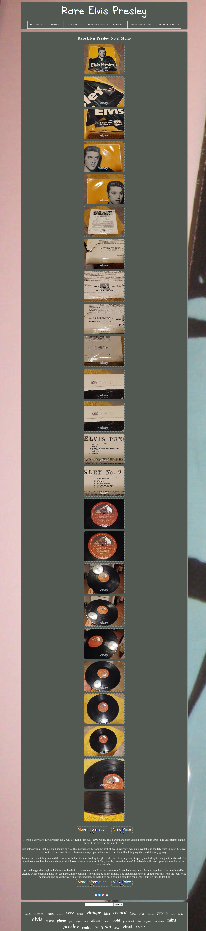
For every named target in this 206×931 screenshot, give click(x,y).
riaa (142, 913)
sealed (86, 927)
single (28, 914)
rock (86, 921)
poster (71, 922)
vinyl (127, 926)
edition (50, 920)
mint (171, 920)
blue (116, 927)
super (78, 921)
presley (71, 926)
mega (51, 913)
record (120, 912)
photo (61, 920)
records (60, 914)
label (133, 913)
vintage (94, 912)
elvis (37, 919)
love (173, 914)
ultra (139, 921)
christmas (159, 922)
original (103, 926)
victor (106, 921)
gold (116, 920)
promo (162, 913)
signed (147, 921)
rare (140, 926)
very (70, 912)
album (95, 920)
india (180, 914)
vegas (80, 913)
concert (39, 913)
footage (151, 914)
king (107, 913)
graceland (128, 921)
